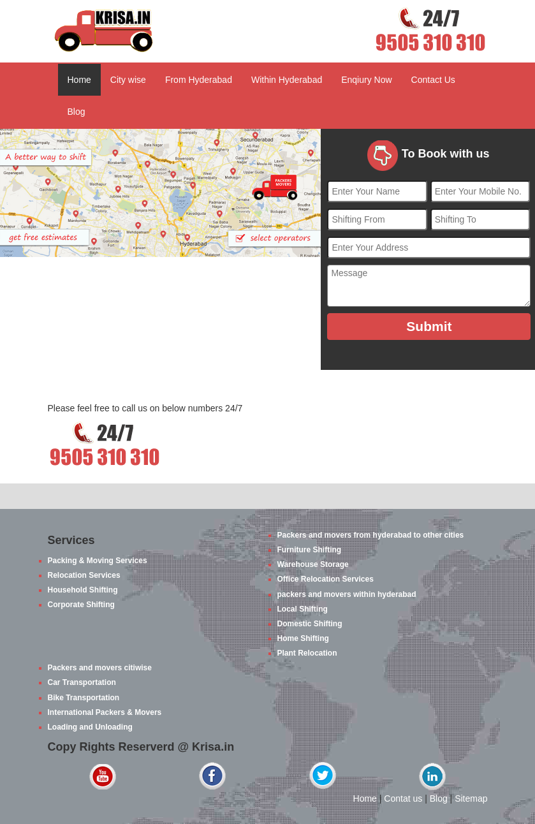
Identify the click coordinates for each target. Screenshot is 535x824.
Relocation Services (84, 575)
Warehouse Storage (313, 564)
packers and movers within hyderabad (346, 594)
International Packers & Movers (105, 712)
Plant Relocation (307, 653)
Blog (76, 112)
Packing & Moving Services (97, 560)
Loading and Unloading (90, 727)
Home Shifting (303, 638)
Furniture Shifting (309, 549)
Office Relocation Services (325, 579)
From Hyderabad (198, 80)
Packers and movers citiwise (100, 667)
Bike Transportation (84, 697)
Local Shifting (302, 609)
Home (79, 80)
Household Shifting (83, 589)
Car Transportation (82, 682)
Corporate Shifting (81, 604)
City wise (128, 80)
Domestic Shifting (309, 623)
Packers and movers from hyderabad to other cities (370, 535)
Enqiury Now (366, 80)
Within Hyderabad (286, 80)
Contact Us (433, 80)
